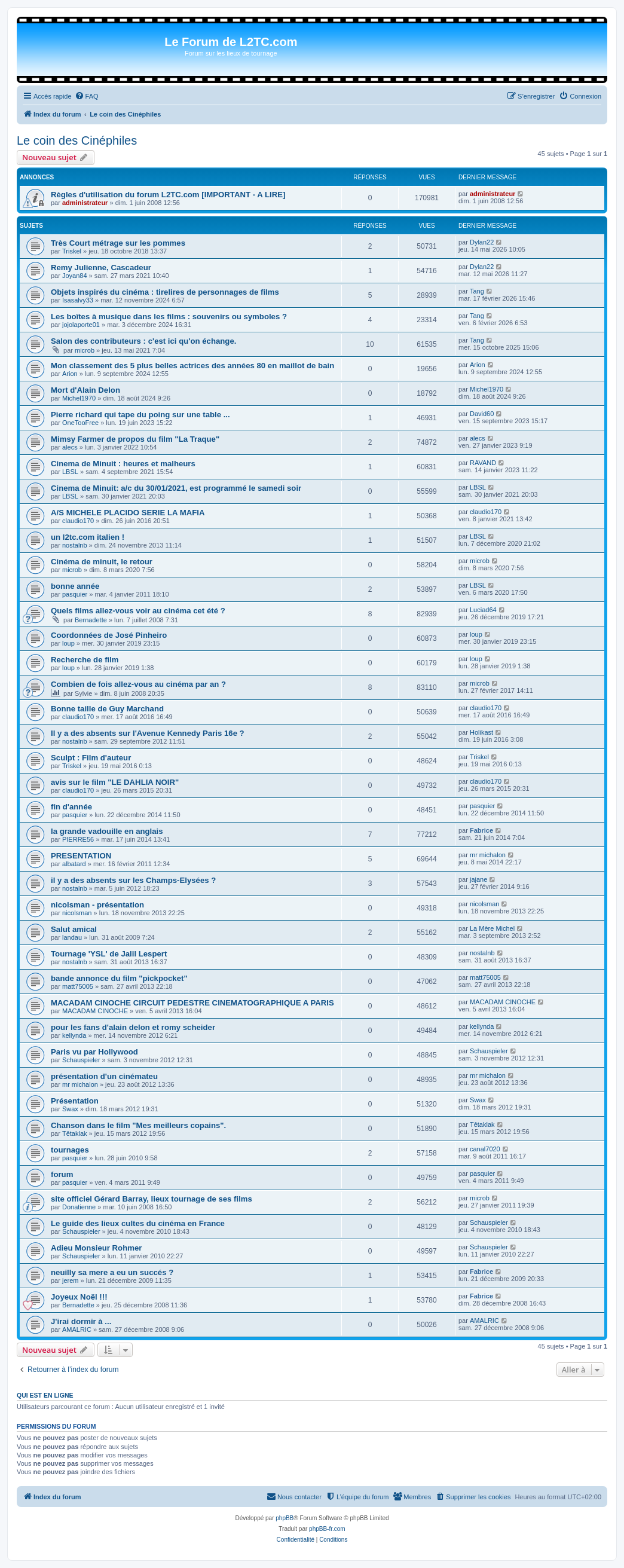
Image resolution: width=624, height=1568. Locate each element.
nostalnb (74, 545)
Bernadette (91, 619)
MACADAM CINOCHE (95, 1010)
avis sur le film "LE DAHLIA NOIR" (115, 782)
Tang (477, 291)
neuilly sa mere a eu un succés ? (112, 1272)
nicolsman (77, 912)
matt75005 (77, 986)
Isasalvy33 (77, 300)
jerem (70, 1280)
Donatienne (79, 1207)
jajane (478, 879)
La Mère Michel (492, 928)
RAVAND (483, 462)
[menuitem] (87, 96)
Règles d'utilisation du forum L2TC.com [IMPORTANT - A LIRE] (168, 194)
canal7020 (485, 1149)
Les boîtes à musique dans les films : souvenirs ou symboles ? (169, 316)
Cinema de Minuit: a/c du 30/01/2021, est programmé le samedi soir (176, 488)
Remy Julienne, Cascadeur (101, 267)
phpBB (284, 1518)
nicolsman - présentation (97, 904)
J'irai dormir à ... (81, 1321)
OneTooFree (80, 422)
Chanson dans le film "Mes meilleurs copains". (138, 1125)
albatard (74, 863)
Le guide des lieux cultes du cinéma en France (138, 1223)
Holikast (481, 732)
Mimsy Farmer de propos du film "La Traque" (135, 439)
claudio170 (78, 520)
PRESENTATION (81, 855)
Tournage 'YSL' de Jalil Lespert (109, 953)
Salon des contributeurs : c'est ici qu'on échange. (143, 341)
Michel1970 (79, 398)
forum (62, 1174)
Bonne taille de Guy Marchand (107, 708)
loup (68, 643)
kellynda (74, 1035)
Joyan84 (74, 275)
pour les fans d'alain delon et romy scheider (133, 1027)
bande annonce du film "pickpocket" (119, 978)
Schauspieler (81, 1059)
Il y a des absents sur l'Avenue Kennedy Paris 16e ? (147, 733)
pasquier (74, 594)
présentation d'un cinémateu (104, 1076)
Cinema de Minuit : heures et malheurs (123, 463)
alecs (70, 447)
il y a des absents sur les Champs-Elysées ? (133, 880)
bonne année (75, 586)
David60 (482, 413)
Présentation (75, 1100)
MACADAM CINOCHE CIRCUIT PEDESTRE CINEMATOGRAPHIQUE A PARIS (192, 1002)
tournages (70, 1149)
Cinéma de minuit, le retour (101, 561)
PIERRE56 (78, 839)
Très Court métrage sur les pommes (118, 243)
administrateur (85, 202)
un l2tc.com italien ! (87, 537)
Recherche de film (85, 659)
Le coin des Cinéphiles (77, 140)
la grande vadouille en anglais (107, 831)
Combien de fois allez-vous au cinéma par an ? (138, 684)
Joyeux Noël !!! (79, 1296)
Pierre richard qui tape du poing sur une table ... (140, 414)
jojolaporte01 (81, 324)
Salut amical (74, 929)
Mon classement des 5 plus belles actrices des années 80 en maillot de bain (192, 365)
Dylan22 (482, 242)
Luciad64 (483, 609)
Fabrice (481, 830)
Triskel (71, 251)
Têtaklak (74, 1133)
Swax (70, 1108)
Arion (70, 373)
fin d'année (71, 806)
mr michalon (488, 854)
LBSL (70, 471)
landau (72, 937)
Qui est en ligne (45, 1395)
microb (84, 350)
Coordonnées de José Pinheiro (109, 635)
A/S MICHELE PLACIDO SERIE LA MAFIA (127, 512)
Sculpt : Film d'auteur (91, 757)
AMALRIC (76, 1329)
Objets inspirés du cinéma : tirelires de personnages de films (165, 292)
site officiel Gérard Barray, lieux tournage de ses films (151, 1198)
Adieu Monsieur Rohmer (96, 1247)
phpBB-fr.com (327, 1529)
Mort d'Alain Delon (85, 390)
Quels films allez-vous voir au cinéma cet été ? (138, 610)
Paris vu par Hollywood (94, 1051)
